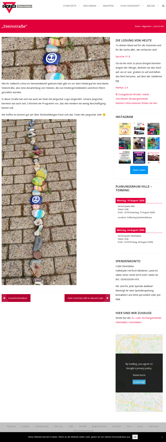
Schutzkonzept (130, 5)
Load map (139, 382)
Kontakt (82, 426)
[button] (125, 129)
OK (135, 436)
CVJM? (71, 426)
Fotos (129, 426)
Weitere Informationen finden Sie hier (136, 103)
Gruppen (108, 5)
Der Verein (89, 5)
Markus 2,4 (122, 87)
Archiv (151, 5)
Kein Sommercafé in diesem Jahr (86, 298)
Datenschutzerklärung (83, 431)
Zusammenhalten (17, 298)
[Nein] (162, 437)
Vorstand (116, 426)
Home (137, 26)
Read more (139, 375)
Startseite (69, 5)
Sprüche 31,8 (123, 56)
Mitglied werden (99, 426)
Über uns (58, 426)
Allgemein (146, 26)
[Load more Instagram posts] (139, 170)
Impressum (154, 426)
